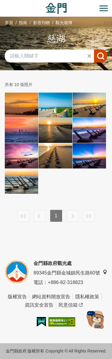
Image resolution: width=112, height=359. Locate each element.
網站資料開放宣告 (51, 296)
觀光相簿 (64, 22)
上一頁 (40, 216)
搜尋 (100, 56)
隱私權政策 (87, 296)
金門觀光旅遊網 (56, 8)
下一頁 (73, 216)
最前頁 (23, 216)
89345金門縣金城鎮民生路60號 (70, 272)
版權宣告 (17, 296)
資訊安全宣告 (39, 305)
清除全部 (89, 56)
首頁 (9, 22)
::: (2, 3)
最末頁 (89, 216)
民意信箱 (71, 305)
